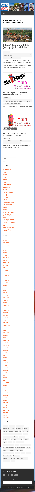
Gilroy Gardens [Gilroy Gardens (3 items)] (15, 436)
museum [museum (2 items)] (10, 442)
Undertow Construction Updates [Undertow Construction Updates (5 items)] (9, 458)
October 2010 (5, 347)
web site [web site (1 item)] (12, 461)
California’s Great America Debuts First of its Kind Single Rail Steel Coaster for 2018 (16, 47)
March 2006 (5, 402)
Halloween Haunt (6, 205)
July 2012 (5, 327)
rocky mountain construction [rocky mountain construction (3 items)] (8, 447)
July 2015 (5, 307)
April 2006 (5, 400)
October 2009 (5, 367)
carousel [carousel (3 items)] (16, 431)
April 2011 (5, 337)
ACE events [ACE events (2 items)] (5, 425)
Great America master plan (8, 204)
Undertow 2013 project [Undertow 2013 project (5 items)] (7, 455)
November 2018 (6, 275)
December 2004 (6, 413)
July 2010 (5, 352)
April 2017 (5, 290)
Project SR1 (25, 54)
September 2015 (6, 305)
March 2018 (5, 279)
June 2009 (5, 373)
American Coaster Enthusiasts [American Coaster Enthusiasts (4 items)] (9, 428)
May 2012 (5, 329)
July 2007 (5, 387)
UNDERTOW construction (8, 230)
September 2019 (6, 269)
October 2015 (5, 304)
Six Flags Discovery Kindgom (24, 101)
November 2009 (6, 365)
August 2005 (5, 403)
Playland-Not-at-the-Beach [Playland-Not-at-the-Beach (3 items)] (25, 444)
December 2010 (6, 344)
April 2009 (5, 377)
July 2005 (5, 405)
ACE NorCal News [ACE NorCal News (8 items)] (19, 425)
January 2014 (5, 317)
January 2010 (5, 362)
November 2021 (6, 255)
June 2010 (5, 354)
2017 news (5, 174)
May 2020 (5, 264)
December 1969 (6, 417)
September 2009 (6, 369)
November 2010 (6, 345)
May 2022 (5, 250)
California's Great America (13, 54)
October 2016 (5, 300)
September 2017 (6, 284)
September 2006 (6, 394)
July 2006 (5, 397)
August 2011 (5, 335)
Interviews (5, 209)
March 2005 (5, 408)
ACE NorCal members (12, 99)
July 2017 (5, 287)
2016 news (6, 99)
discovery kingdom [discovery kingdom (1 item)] (6, 436)
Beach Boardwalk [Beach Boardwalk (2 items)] (19, 428)
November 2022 (6, 245)
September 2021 (6, 257)
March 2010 (5, 359)
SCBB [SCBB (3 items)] (17, 450)
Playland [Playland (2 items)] (17, 444)
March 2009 (5, 378)
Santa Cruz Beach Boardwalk (9, 222)
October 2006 (5, 392)
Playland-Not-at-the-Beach (8, 215)
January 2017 (5, 295)
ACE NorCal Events (7, 184)
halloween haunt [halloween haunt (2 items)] (6, 439)
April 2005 (5, 407)
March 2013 (5, 322)
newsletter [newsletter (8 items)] (22, 442)
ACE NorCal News (20, 99)
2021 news (5, 179)
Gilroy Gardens (6, 199)
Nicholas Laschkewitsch (15, 57)
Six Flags (16, 101)
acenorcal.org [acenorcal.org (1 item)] (12, 425)
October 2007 (5, 384)
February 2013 (6, 324)
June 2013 (5, 320)
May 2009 (5, 375)
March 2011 (5, 339)
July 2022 (5, 247)
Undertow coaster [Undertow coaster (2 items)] (16, 455)
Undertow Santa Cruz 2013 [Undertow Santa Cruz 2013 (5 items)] (22, 458)
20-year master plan (7, 169)
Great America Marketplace (8, 202)
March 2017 (5, 292)
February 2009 (6, 380)
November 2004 (6, 415)
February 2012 (6, 330)
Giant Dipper (5, 197)
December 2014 (6, 309)
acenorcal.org (27, 99)
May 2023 (5, 244)
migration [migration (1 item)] (5, 442)
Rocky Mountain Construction (8, 101)
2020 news (5, 177)
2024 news (5, 182)
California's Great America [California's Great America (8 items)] (8, 431)
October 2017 (5, 282)
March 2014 (5, 315)
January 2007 (5, 390)
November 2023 (6, 242)
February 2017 (6, 294)
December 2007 (6, 382)
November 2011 (6, 334)
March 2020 (5, 265)
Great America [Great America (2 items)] (22, 436)
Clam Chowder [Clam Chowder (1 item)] (25, 431)
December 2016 (6, 297)
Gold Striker (5, 200)
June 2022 (5, 249)
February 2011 (6, 340)
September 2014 (6, 310)
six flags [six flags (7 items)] (21, 450)
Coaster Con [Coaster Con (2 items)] (10, 433)
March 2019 (5, 274)
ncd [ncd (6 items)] (14, 442)
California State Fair (7, 190)
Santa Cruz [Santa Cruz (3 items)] (28, 447)
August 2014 (5, 312)
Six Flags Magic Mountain (8, 229)
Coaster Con (5, 195)
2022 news (5, 180)
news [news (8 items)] (17, 442)
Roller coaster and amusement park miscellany (12, 220)
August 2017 (5, 285)
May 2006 (5, 398)
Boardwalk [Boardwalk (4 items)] (26, 428)
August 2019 (5, 270)
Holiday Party (5, 207)
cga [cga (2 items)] (20, 431)
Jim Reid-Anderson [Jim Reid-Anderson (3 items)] (14, 439)
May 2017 (5, 289)
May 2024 (5, 240)
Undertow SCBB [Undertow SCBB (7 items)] (6, 461)
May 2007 (5, 389)
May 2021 (5, 260)
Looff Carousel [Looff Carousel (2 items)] (26, 439)
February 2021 (6, 262)
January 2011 (5, 342)
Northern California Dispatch (8, 212)
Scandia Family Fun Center (8, 224)
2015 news (6, 140)
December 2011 (6, 332)
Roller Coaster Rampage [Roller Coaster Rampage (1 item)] (20, 447)
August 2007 (5, 385)
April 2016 (5, 302)
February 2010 (6, 360)
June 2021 (5, 259)
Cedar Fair (21, 54)
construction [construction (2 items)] (25, 433)
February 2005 (6, 410)
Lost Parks (5, 210)
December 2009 (6, 364)
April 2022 (5, 252)
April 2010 (5, 357)
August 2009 (5, 370)
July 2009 (5, 372)
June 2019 (5, 272)
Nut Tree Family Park (7, 214)
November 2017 (6, 280)
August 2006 (5, 395)
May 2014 (5, 314)
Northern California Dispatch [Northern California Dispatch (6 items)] (8, 444)
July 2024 (5, 239)
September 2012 (6, 325)
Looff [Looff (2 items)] (21, 439)
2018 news (6, 54)
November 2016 (6, 299)
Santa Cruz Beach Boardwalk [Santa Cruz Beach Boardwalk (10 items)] (8, 450)
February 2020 (6, 267)
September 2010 (6, 349)
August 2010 (5, 350)
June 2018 (5, 277)
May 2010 (5, 355)
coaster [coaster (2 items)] (4, 433)
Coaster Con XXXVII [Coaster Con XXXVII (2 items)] (18, 433)
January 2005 (5, 412)
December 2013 (6, 319)
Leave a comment (7, 57)
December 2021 (6, 254)
